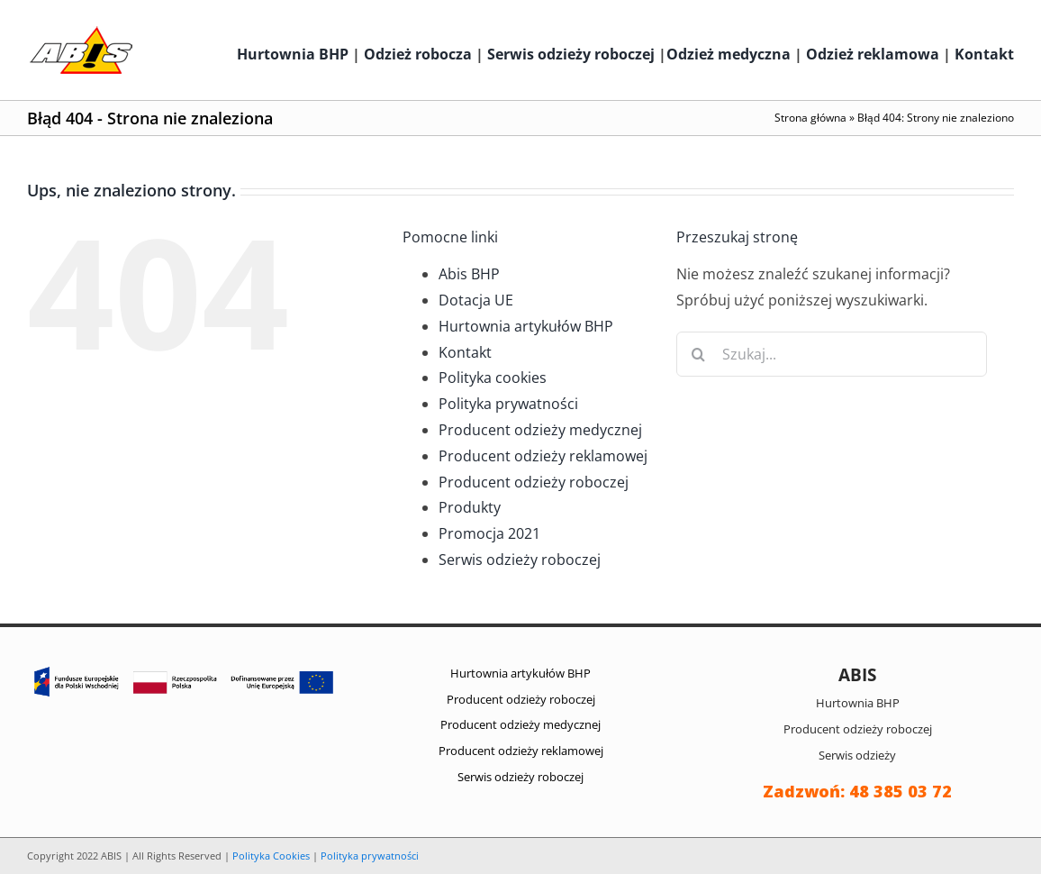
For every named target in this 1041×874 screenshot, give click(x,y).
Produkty (470, 507)
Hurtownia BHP (293, 54)
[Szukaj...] (831, 354)
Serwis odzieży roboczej (571, 54)
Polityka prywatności (508, 404)
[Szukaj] (698, 354)
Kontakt (984, 54)
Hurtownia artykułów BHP (526, 326)
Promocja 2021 (489, 533)
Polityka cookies (493, 377)
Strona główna (810, 117)
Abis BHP (469, 274)
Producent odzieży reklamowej (543, 456)
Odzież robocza (418, 54)
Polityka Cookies (271, 855)
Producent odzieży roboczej (534, 482)
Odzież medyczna (728, 54)
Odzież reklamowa (872, 54)
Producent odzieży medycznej (540, 430)
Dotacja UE (476, 300)
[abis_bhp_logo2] (81, 31)
